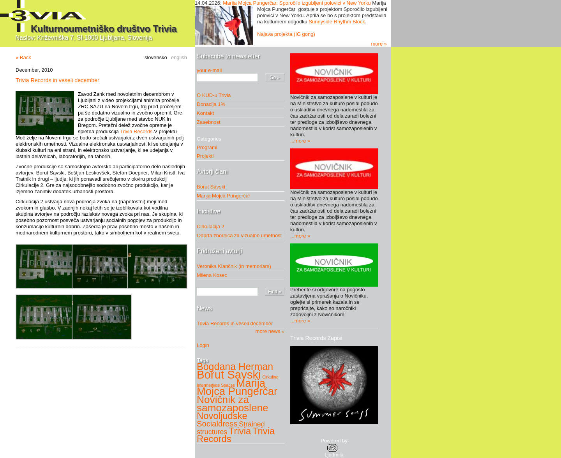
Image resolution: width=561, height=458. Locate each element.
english (179, 57)
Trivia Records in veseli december (57, 80)
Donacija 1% (211, 104)
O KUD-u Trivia (214, 95)
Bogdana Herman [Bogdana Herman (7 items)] (235, 366)
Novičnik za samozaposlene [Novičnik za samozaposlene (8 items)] (232, 404)
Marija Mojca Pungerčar (223, 196)
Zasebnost (209, 122)
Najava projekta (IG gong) (286, 34)
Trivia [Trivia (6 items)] (240, 431)
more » (379, 44)
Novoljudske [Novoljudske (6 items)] (222, 415)
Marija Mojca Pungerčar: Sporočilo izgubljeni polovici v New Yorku (296, 3)
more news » (270, 331)
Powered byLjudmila (334, 448)
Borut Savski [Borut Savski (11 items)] (229, 374)
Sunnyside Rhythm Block (337, 22)
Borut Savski (211, 187)
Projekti (207, 156)
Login (203, 345)
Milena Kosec (212, 275)
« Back (23, 57)
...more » (300, 141)
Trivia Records (136, 131)
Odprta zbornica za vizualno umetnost (239, 235)
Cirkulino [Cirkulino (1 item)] (270, 377)
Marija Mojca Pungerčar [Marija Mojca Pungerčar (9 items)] (237, 387)
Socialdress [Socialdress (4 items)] (217, 423)
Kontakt (205, 113)
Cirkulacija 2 (210, 226)
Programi (209, 147)
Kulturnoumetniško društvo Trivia (103, 29)
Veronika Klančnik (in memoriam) (234, 266)
